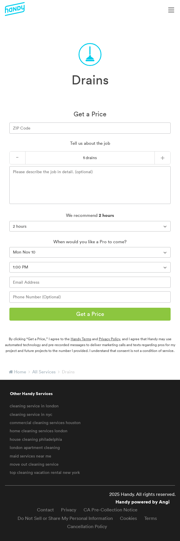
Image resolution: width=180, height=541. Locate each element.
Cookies (128, 518)
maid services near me (30, 456)
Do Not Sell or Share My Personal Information (65, 518)
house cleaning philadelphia (36, 439)
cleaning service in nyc (31, 414)
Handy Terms (81, 338)
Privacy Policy (109, 338)
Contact (45, 510)
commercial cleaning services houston (45, 422)
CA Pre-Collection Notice (110, 510)
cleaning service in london (34, 406)
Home (20, 372)
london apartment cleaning (35, 447)
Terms (150, 518)
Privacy (68, 510)
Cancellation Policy (87, 526)
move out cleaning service (34, 464)
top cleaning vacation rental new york (45, 472)
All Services (44, 372)
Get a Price (90, 313)
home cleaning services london (38, 430)
